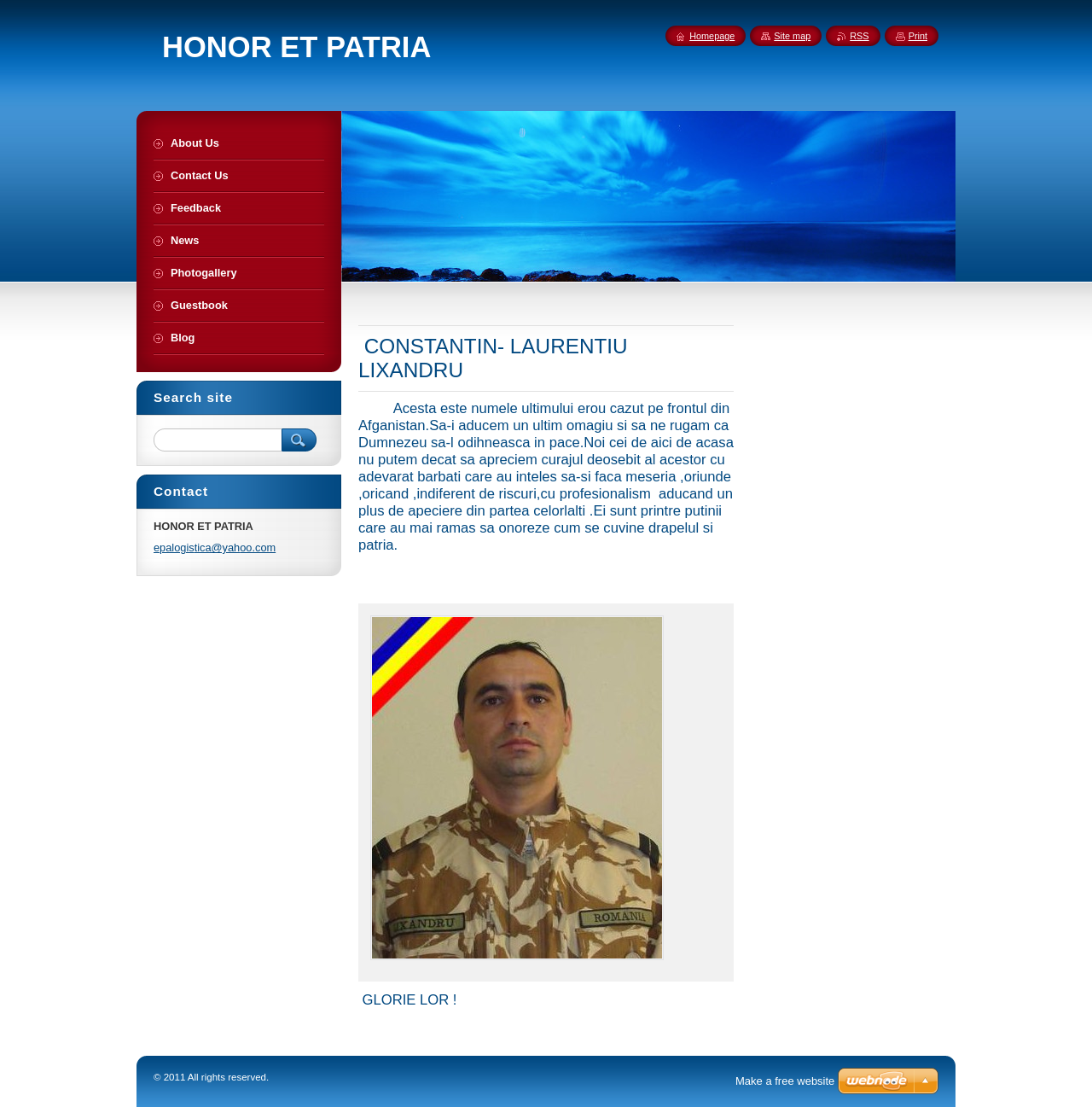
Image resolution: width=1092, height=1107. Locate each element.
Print (918, 36)
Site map (792, 36)
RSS (859, 36)
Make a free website (784, 1081)
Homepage (712, 36)
